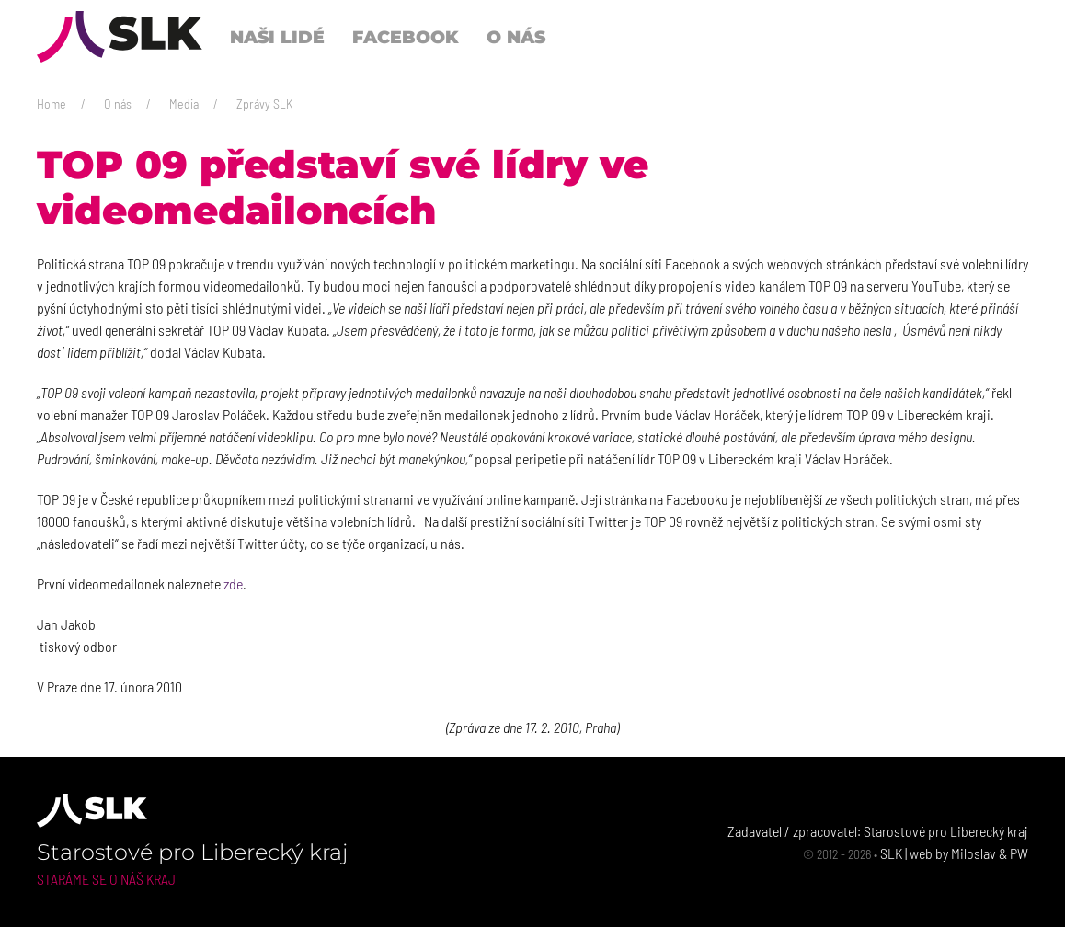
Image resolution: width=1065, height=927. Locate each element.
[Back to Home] (119, 37)
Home (51, 103)
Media (184, 103)
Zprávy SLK (264, 103)
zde (233, 583)
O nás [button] (516, 37)
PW (1019, 853)
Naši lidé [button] (277, 37)
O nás (118, 103)
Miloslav (973, 853)
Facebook (405, 37)
